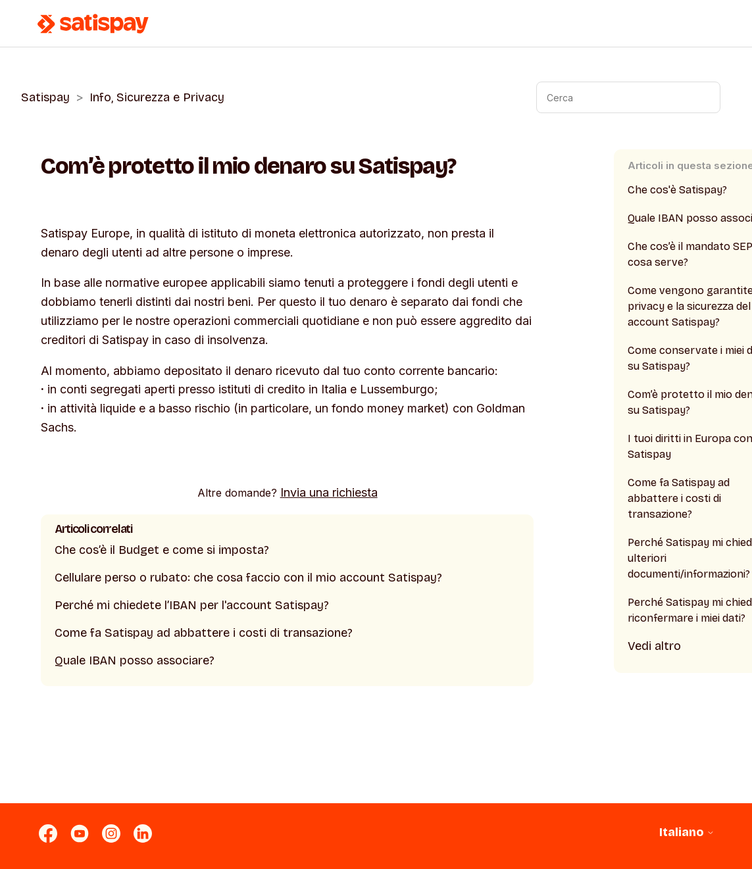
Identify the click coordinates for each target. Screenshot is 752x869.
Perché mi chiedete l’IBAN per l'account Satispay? (192, 605)
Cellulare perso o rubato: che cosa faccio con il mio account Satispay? (248, 577)
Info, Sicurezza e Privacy (156, 97)
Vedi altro (654, 646)
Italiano (686, 832)
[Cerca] (628, 97)
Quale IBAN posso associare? (134, 660)
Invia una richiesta (329, 492)
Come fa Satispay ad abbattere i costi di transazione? (204, 633)
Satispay (45, 97)
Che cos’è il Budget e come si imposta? (162, 550)
